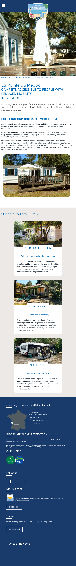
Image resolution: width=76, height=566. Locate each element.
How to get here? (36, 420)
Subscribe (14, 506)
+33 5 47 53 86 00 (35, 417)
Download (14, 529)
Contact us (34, 424)
